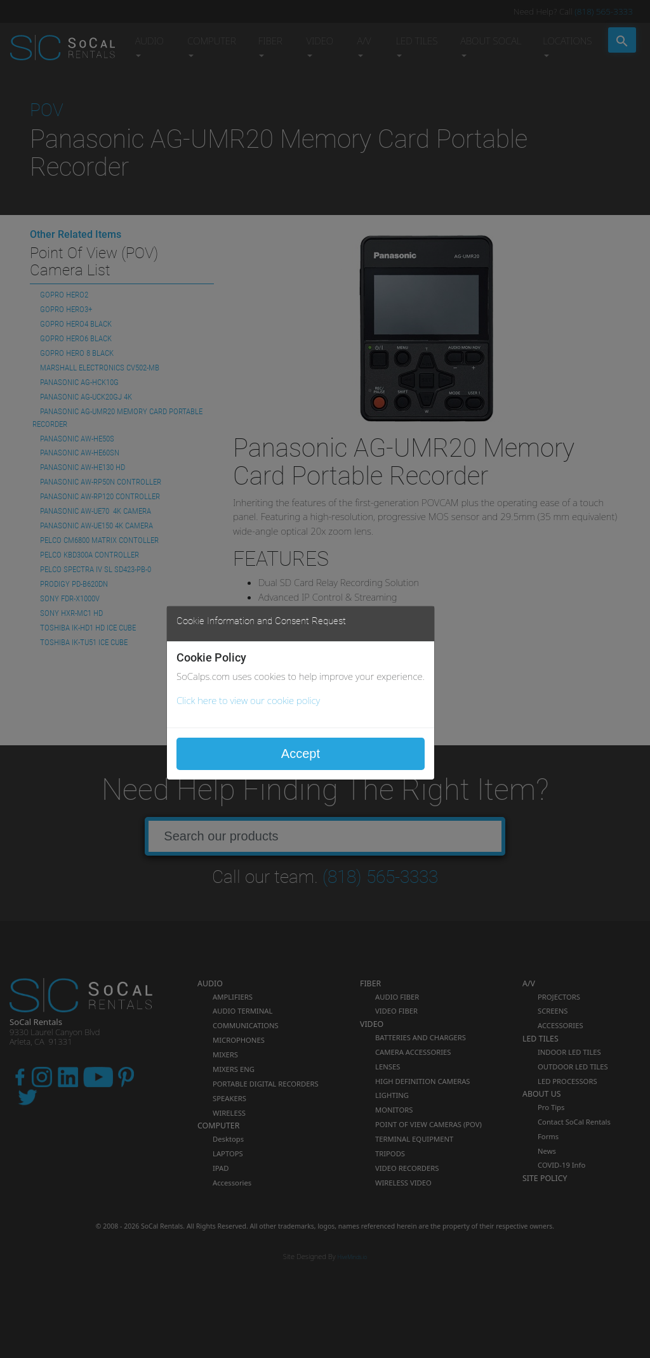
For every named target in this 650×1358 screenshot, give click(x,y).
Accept (300, 754)
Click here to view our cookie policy (248, 700)
